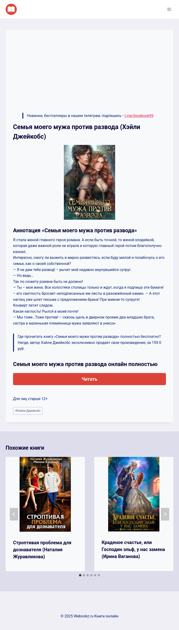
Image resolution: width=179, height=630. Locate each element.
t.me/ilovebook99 (139, 115)
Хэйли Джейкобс (28, 410)
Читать (89, 379)
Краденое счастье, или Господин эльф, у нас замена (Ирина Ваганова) (133, 549)
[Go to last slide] (14, 514)
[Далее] (165, 514)
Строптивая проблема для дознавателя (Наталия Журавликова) (42, 549)
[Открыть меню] (169, 9)
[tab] (80, 575)
